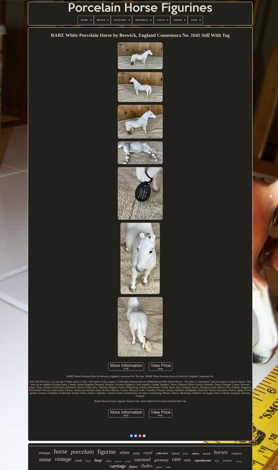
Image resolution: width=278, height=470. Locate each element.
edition (195, 453)
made (78, 460)
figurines (118, 461)
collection (162, 453)
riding (108, 461)
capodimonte (202, 460)
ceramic (227, 460)
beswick (206, 453)
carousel (142, 459)
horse (60, 451)
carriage (118, 466)
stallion (159, 467)
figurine (106, 452)
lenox (185, 453)
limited (175, 453)
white (124, 452)
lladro (146, 465)
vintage (63, 459)
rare (176, 459)
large (98, 460)
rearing (238, 461)
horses (221, 452)
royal (147, 452)
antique (44, 453)
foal (217, 460)
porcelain (82, 451)
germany (161, 460)
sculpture (236, 453)
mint (187, 460)
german (128, 461)
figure (133, 466)
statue (45, 459)
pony (136, 453)
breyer (88, 461)
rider (168, 467)
